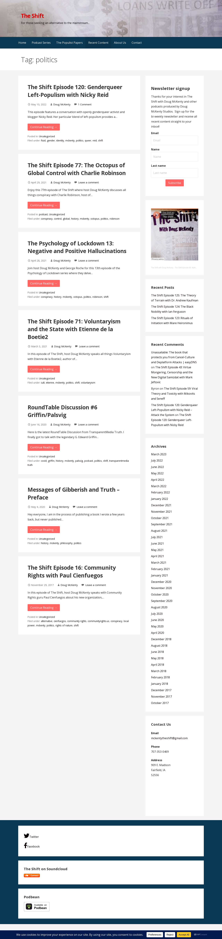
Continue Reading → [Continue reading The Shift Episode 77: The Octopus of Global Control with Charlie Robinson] (43, 205)
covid (44, 460)
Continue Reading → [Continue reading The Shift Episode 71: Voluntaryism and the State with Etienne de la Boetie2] (43, 369)
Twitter (31, 836)
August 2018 (159, 645)
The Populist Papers (69, 43)
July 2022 (157, 460)
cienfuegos (60, 621)
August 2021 (159, 531)
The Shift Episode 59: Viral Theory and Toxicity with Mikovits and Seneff (174, 394)
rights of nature (64, 625)
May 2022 (157, 473)
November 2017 (161, 696)
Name (155, 149)
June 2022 (157, 467)
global (66, 218)
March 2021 (158, 562)
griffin (51, 460)
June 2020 (157, 620)
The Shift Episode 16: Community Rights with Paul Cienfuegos (72, 571)
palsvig (79, 460)
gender (51, 140)
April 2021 (157, 556)
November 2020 (161, 588)
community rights (76, 621)
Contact (137, 43)
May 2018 (157, 658)
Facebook (32, 845)
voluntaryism (88, 382)
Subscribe (174, 183)
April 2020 (157, 633)
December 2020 (161, 582)
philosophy (66, 543)
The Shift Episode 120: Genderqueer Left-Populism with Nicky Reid (75, 90)
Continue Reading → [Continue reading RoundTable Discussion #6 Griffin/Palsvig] (43, 447)
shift (100, 140)
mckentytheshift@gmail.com (169, 738)
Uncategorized (47, 136)
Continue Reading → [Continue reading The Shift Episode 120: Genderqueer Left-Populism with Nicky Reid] (43, 127)
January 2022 (159, 499)
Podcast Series (41, 43)
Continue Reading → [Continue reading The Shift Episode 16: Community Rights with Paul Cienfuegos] (43, 608)
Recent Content (98, 43)
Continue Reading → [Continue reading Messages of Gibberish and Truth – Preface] (43, 530)
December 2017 (161, 690)
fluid (43, 140)
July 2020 (157, 614)
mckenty (70, 140)
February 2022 (160, 492)
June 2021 (157, 543)
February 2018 (160, 677)
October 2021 (160, 518)
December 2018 (161, 639)
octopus (95, 218)
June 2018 (157, 652)
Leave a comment (88, 182)
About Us (120, 43)
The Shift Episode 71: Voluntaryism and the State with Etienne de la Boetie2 (74, 329)
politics (79, 140)
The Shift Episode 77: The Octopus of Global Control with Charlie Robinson (77, 169)
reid (95, 140)
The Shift (32, 15)
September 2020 (161, 601)
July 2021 (157, 537)
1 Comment (85, 104)
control (58, 218)
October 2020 (160, 594)
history (75, 218)
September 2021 (161, 524)
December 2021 (161, 505)
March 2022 (158, 486)
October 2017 (160, 703)
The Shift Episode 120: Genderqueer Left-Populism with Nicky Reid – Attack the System (174, 410)
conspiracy (47, 218)
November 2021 (161, 512)
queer (88, 140)
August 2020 (159, 607)
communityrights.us (98, 621)
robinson (114, 218)
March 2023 (158, 454)
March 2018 (158, 671)
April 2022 (157, 480)
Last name (158, 166)
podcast (43, 214)
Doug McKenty (61, 104)
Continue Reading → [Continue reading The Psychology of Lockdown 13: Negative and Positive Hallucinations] (43, 283)
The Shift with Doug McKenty (162, 268)
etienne (50, 382)
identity (60, 140)
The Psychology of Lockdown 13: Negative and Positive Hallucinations (77, 247)
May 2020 (157, 626)
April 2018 (157, 665)
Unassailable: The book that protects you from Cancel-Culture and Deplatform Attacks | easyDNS (174, 357)
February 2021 (160, 569)
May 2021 (157, 550)
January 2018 (159, 684)
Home (22, 43)
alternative (46, 621)
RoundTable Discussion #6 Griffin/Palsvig (62, 411)
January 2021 (159, 575)
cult (43, 382)
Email (155, 133)
